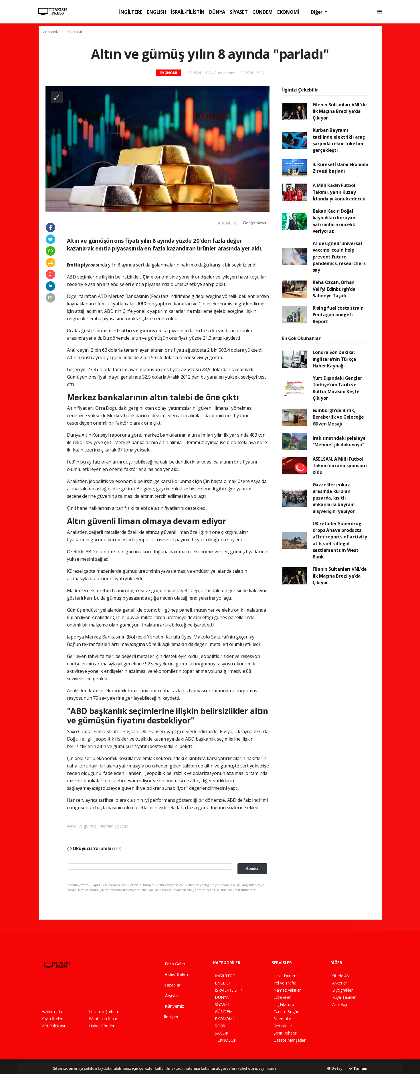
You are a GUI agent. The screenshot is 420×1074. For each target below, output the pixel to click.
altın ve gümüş (138, 330)
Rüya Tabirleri (344, 997)
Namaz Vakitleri (288, 990)
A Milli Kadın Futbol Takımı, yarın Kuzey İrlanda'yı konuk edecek (339, 192)
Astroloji (339, 1004)
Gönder (252, 868)
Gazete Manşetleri (290, 1040)
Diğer (317, 12)
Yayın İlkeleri (52, 1018)
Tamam (358, 1068)
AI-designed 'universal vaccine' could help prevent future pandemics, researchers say (339, 256)
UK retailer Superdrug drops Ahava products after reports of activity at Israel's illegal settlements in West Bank (340, 540)
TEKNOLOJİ (225, 1040)
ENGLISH (156, 12)
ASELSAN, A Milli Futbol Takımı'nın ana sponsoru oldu (340, 466)
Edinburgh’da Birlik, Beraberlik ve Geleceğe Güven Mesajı (338, 417)
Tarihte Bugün (286, 1011)
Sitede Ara (341, 975)
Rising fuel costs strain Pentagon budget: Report (338, 315)
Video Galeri (172, 974)
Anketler (339, 983)
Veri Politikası (53, 1026)
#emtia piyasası (114, 826)
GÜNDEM (262, 12)
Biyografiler (342, 990)
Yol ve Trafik (285, 983)
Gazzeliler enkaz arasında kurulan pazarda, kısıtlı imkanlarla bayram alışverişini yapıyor (334, 498)
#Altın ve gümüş (81, 826)
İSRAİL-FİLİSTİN (188, 12)
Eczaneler (282, 997)
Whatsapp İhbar (103, 1018)
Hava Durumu (286, 975)
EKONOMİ (288, 12)
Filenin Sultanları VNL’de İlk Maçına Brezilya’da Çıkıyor (340, 111)
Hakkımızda (51, 1011)
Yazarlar (169, 985)
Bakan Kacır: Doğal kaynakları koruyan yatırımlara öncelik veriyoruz (334, 221)
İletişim (167, 1016)
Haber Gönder (101, 1026)
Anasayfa (51, 31)
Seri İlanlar (283, 1026)
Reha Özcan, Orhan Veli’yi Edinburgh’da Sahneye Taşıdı (334, 289)
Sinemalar (282, 1018)
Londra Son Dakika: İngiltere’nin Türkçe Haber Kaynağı (334, 359)
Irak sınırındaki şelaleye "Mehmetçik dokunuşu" (339, 441)
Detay (334, 1068)
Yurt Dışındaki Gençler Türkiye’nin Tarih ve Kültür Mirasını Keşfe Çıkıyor (337, 388)
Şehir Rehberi (285, 1033)
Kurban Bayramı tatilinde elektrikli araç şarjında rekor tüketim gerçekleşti (339, 140)
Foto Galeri (172, 963)
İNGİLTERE (130, 12)
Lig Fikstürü (284, 1004)
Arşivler (168, 995)
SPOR (220, 1026)
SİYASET (239, 12)
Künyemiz (170, 1006)
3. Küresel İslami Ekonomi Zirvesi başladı (341, 167)
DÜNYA (217, 12)
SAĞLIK (221, 1033)
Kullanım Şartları (103, 1011)
